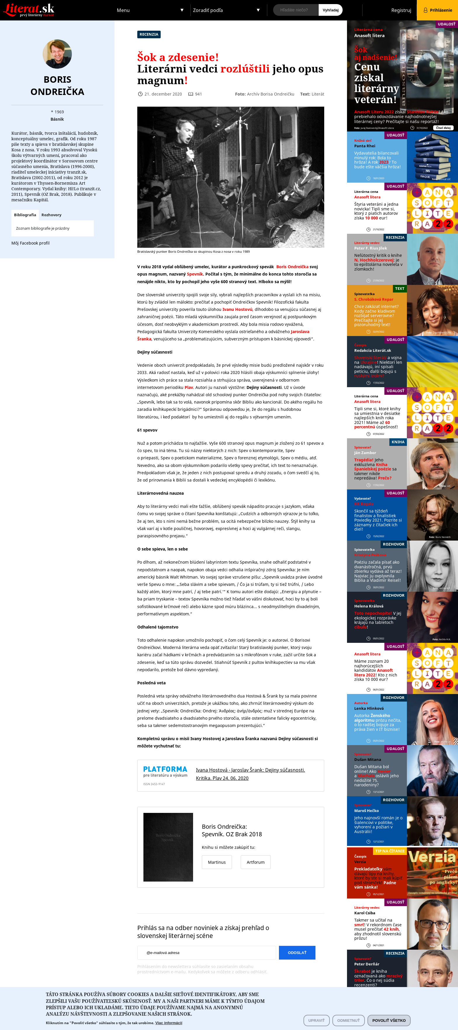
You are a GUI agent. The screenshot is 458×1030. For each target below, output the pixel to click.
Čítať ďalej (443, 128)
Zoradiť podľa (208, 10)
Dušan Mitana (367, 759)
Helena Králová (369, 606)
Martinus (217, 862)
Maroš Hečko (366, 810)
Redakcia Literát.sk (372, 350)
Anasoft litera (369, 35)
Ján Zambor (365, 452)
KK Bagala (364, 503)
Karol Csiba (364, 912)
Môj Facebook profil (30, 243)
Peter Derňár (366, 964)
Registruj (401, 10)
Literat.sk (57, 5)
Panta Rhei (364, 145)
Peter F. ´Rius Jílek (370, 248)
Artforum (256, 862)
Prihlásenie (441, 10)
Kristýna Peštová (370, 555)
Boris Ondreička (57, 85)
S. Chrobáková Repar (373, 299)
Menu (123, 10)
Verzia (360, 861)
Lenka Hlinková (369, 708)
